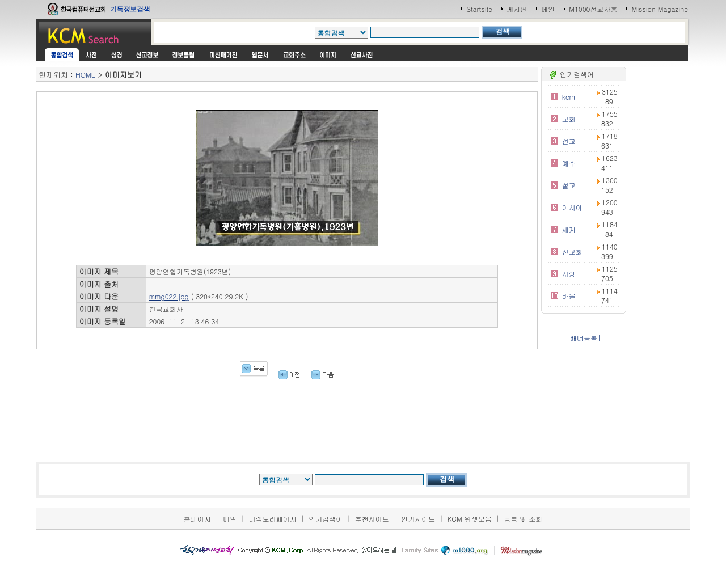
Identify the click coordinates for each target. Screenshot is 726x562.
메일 (548, 9)
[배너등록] (584, 338)
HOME (85, 74)
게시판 (516, 9)
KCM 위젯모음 (470, 518)
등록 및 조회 (523, 518)
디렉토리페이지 (273, 518)
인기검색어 (326, 518)
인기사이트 (418, 518)
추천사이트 (372, 518)
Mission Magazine (659, 9)
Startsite (479, 9)
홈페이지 (197, 518)
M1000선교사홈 (593, 9)
